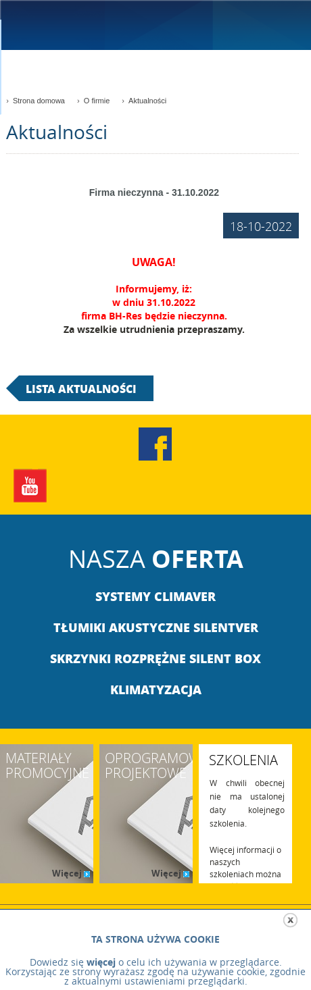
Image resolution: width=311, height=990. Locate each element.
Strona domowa (39, 101)
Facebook (155, 444)
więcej (101, 962)
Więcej (70, 873)
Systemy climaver (155, 596)
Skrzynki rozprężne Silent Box (155, 658)
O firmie (97, 101)
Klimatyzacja (155, 689)
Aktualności (147, 101)
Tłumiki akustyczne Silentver (155, 627)
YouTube (30, 485)
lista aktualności (81, 388)
